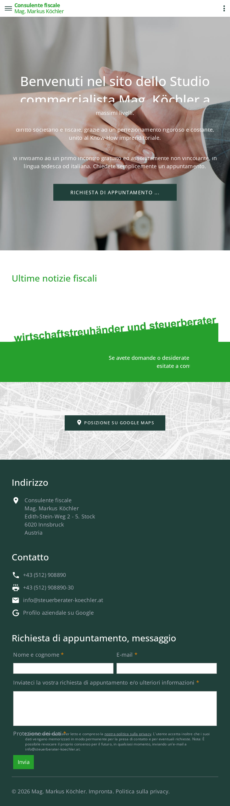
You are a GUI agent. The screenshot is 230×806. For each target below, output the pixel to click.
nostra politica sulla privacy (128, 733)
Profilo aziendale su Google (58, 612)
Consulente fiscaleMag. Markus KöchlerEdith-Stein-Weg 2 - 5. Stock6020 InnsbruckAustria (60, 516)
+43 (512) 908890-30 (48, 587)
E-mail (124, 654)
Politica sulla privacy (142, 791)
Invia (24, 762)
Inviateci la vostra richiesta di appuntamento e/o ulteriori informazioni (103, 682)
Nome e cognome (36, 654)
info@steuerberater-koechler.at (63, 600)
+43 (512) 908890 (44, 574)
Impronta (100, 791)
